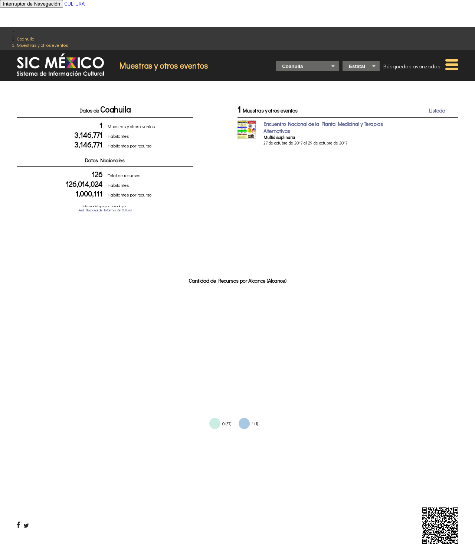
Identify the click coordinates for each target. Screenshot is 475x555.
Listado (437, 110)
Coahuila (26, 38)
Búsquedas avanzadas (411, 66)
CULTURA (74, 3)
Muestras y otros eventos (42, 45)
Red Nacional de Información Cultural (104, 210)
